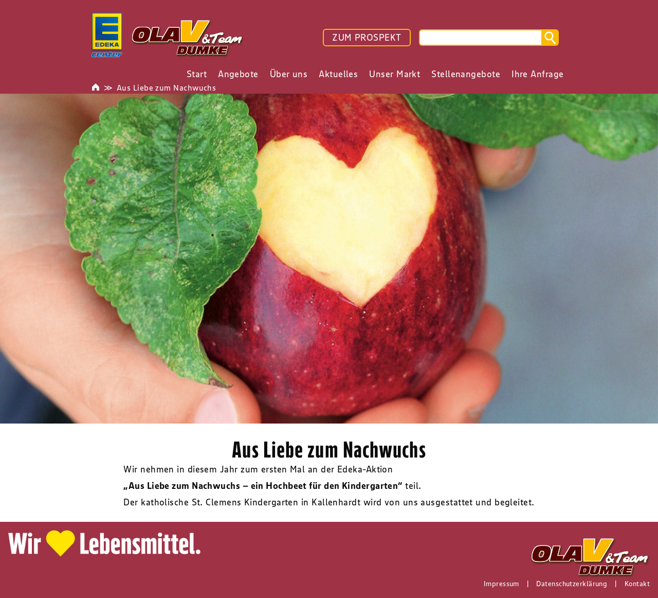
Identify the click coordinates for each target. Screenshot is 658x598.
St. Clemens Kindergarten (245, 502)
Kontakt (637, 583)
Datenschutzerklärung (571, 583)
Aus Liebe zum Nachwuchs (166, 87)
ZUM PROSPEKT (366, 37)
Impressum (501, 583)
